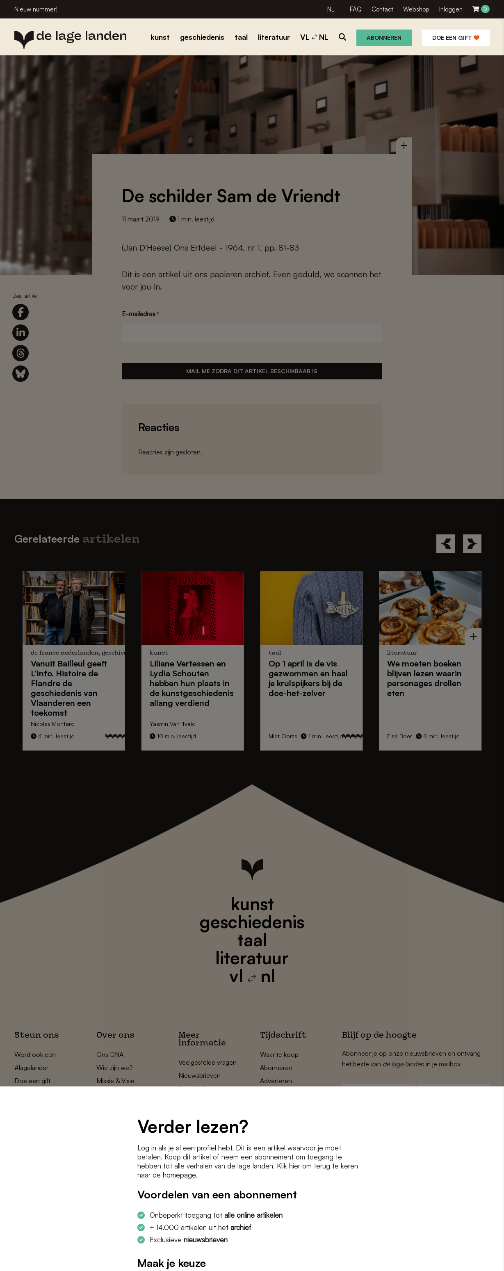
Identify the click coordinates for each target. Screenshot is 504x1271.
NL (330, 9)
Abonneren (384, 37)
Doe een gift (455, 37)
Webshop (416, 9)
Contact (382, 9)
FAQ (356, 9)
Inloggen (451, 9)
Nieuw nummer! (35, 9)
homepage (179, 1175)
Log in (146, 1147)
